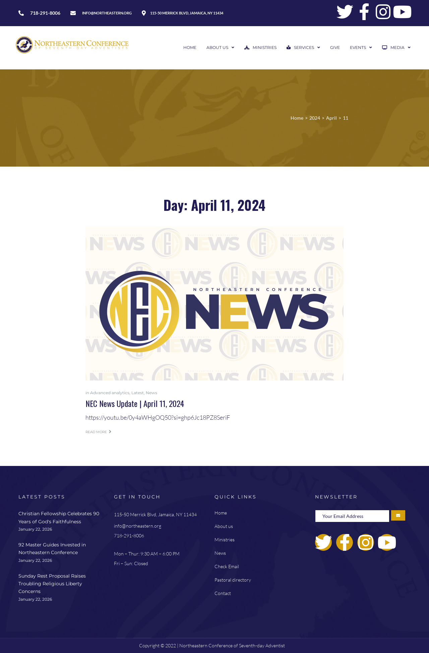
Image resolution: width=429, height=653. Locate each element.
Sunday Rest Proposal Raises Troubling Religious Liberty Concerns (52, 584)
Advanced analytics (109, 392)
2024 (314, 118)
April (331, 118)
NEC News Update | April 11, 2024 (134, 403)
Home (297, 118)
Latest (137, 392)
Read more (98, 432)
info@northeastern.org (137, 526)
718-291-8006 (129, 535)
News (151, 392)
